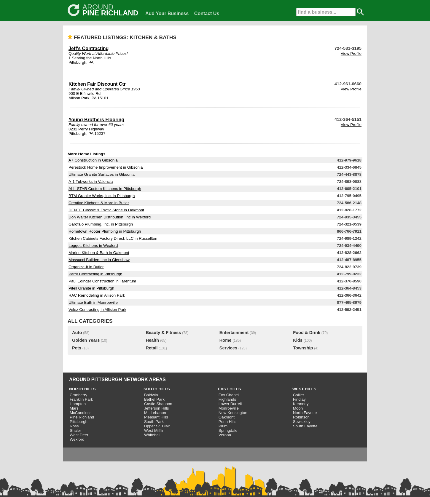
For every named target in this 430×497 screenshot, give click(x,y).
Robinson (301, 417)
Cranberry (78, 395)
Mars (74, 408)
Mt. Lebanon (155, 412)
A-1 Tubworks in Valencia (91, 181)
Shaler (75, 430)
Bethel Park (154, 399)
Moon (298, 408)
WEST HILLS (304, 389)
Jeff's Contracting (89, 48)
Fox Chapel (229, 395)
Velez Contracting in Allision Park (97, 309)
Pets (76, 348)
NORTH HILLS (82, 389)
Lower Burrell (230, 404)
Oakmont (227, 417)
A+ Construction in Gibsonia (93, 160)
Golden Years (86, 340)
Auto (77, 332)
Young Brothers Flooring (96, 119)
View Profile (351, 53)
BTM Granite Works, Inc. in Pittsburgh (102, 196)
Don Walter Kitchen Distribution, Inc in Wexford (110, 217)
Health (152, 340)
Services (228, 348)
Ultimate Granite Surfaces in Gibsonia (102, 174)
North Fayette (305, 412)
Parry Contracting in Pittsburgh (95, 274)
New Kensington (233, 412)
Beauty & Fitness (163, 332)
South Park (154, 421)
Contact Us (206, 13)
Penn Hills (227, 421)
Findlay (299, 399)
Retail (151, 348)
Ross (74, 426)
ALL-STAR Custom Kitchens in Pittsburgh (105, 188)
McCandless (80, 412)
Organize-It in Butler (86, 267)
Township (303, 348)
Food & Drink (306, 332)
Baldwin (151, 395)
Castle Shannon (158, 404)
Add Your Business (167, 13)
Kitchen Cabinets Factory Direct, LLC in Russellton (113, 238)
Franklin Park (81, 399)
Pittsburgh (78, 421)
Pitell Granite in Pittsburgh (91, 288)
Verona (225, 435)
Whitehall (152, 435)
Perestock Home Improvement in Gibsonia (106, 167)
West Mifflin (154, 430)
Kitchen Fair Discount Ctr (97, 84)
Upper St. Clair (157, 426)
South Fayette (305, 426)
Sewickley (301, 421)
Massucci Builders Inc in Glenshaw (99, 260)
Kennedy (301, 404)
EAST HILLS (229, 389)
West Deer (79, 435)
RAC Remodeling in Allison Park (97, 295)
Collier (298, 395)
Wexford (77, 439)
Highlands (227, 399)
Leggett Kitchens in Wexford (93, 245)
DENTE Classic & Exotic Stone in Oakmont (106, 210)
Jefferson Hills (156, 408)
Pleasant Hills (156, 417)
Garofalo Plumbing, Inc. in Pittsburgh (101, 224)
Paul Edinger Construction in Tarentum (102, 281)
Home (225, 340)
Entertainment (234, 332)
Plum (223, 426)
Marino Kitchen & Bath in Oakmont (99, 252)
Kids (297, 340)
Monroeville (229, 408)
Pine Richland (82, 417)
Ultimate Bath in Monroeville (93, 302)
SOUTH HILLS (157, 389)
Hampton (78, 404)
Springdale (228, 430)
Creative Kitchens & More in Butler (99, 203)
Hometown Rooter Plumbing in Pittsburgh (105, 231)
